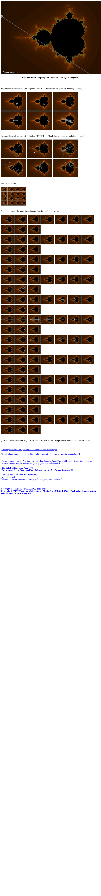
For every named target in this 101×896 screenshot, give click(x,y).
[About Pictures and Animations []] (31, 479)
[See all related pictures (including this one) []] (40, 454)
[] (17, 468)
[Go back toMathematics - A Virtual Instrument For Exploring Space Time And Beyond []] (46, 462)
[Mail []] (8, 477)
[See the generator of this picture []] (29, 450)
